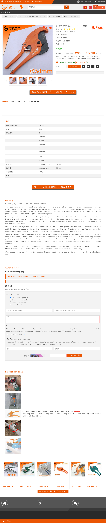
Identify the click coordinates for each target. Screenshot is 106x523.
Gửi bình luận (74, 357)
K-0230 (42, 133)
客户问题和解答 (34, 101)
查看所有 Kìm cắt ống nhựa (54, 493)
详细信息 (5, 101)
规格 (13, 101)
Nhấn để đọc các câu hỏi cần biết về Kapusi (26, 276)
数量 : (58, 66)
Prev (5, 81)
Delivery (22, 101)
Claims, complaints (19, 300)
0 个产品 (100, 7)
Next (50, 81)
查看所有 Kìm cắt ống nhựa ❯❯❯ (53, 92)
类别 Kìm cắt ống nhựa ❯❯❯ (53, 187)
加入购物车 (75, 66)
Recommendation (18, 302)
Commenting (16, 304)
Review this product (19, 297)
